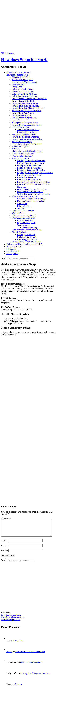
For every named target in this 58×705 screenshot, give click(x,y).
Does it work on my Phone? (18, 72)
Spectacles (11, 249)
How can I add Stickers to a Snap (31, 199)
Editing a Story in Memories (29, 168)
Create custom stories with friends (26, 242)
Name (4, 544)
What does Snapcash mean (23, 218)
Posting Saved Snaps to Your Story (32, 189)
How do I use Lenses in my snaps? (26, 125)
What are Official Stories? (23, 153)
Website (4, 553)
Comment (6, 519)
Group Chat (17, 87)
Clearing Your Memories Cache (30, 163)
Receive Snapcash (25, 220)
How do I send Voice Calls (23, 101)
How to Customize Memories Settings (33, 182)
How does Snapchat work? (17, 75)
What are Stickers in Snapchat (25, 196)
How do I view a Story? (22, 141)
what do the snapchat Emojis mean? (27, 151)
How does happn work (10, 623)
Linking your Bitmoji (26, 234)
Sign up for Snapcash (26, 222)
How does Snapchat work (24, 59)
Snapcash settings (30, 227)
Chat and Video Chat (21, 77)
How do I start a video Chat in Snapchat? (29, 98)
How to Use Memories (26, 177)
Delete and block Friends (22, 89)
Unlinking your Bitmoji (27, 239)
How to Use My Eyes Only (28, 180)
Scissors (20, 208)
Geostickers (22, 203)
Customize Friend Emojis (23, 91)
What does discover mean (23, 211)
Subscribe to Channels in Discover (26, 144)
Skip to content (7, 53)
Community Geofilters (26, 132)
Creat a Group (18, 84)
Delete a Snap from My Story (24, 94)
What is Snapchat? (14, 246)
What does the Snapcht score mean (27, 230)
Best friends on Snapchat (22, 79)
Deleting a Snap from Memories (31, 170)
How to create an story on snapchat (27, 139)
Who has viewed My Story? (24, 215)
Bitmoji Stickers (24, 206)
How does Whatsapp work (12, 620)
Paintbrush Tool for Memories (30, 191)
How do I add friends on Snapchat (26, 110)
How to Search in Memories (29, 175)
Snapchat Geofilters (20, 127)
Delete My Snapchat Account (24, 96)
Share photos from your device (25, 122)
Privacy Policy (12, 253)
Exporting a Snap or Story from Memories (35, 172)
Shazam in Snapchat (20, 146)
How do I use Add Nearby (23, 113)
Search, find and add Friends (24, 134)
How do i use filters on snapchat (25, 106)
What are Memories (20, 158)
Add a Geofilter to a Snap (28, 129)
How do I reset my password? (24, 118)
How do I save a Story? (22, 115)
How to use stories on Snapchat (25, 137)
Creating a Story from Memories (31, 160)
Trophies (15, 149)
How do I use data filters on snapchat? (28, 108)
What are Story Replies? (22, 156)
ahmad (9, 655)
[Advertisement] (28, 26)
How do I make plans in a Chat (25, 103)
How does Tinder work (11, 618)
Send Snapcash (23, 225)
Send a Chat (17, 120)
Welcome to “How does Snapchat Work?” (24, 244)
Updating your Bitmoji (27, 237)
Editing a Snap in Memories (29, 165)
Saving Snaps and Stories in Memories (33, 194)
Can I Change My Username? (24, 82)
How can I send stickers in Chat (30, 201)
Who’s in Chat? (18, 213)
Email (4, 548)
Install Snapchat (13, 251)
